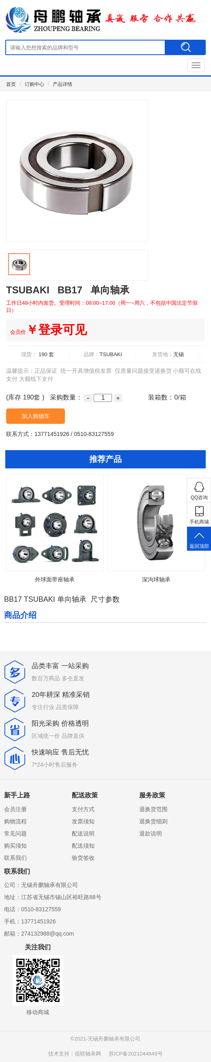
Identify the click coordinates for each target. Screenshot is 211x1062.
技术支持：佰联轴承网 (74, 1054)
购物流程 (15, 821)
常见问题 (15, 833)
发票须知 (83, 821)
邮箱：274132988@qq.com (39, 933)
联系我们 (15, 858)
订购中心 (34, 84)
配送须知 (83, 845)
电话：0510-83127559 (32, 909)
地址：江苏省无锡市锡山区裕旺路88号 (52, 897)
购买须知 (15, 845)
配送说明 (83, 833)
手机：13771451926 (30, 921)
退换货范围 (153, 809)
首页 (11, 84)
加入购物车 (36, 416)
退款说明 (150, 833)
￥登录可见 (48, 329)
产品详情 (62, 84)
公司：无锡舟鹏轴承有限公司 (41, 885)
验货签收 (83, 858)
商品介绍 (20, 615)
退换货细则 (153, 821)
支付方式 (83, 809)
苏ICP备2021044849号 (136, 1054)
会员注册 (15, 809)
